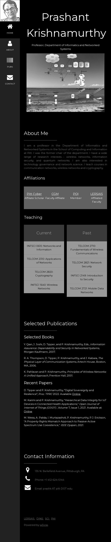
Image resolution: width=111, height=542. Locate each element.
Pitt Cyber (34, 194)
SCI (47, 518)
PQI (76, 194)
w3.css (44, 525)
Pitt (53, 518)
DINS (40, 518)
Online (76, 394)
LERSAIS (96, 194)
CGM (55, 194)
